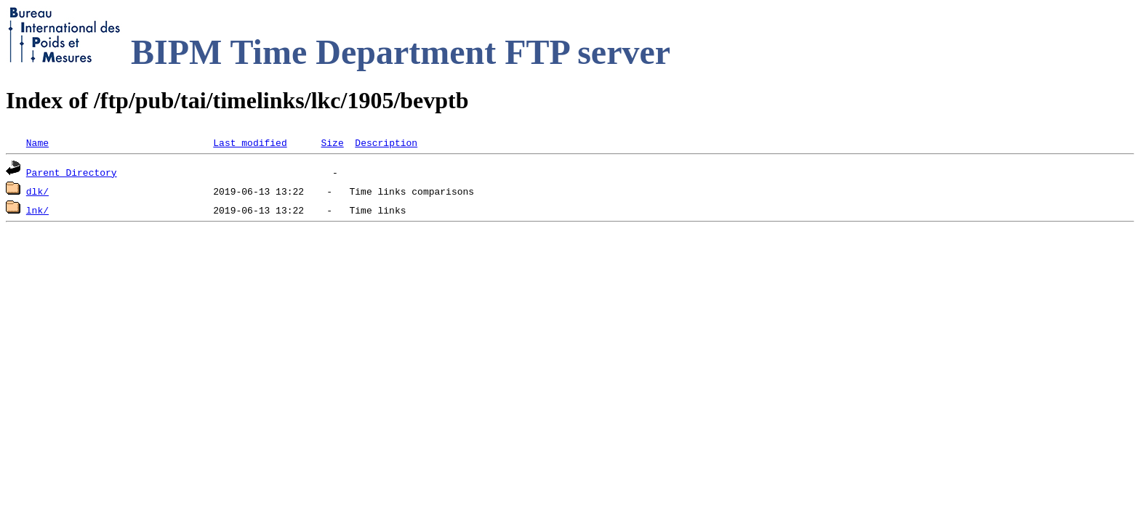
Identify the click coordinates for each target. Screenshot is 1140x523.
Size (332, 142)
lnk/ (37, 209)
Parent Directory (71, 172)
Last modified (249, 142)
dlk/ (37, 191)
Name (37, 142)
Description (386, 142)
